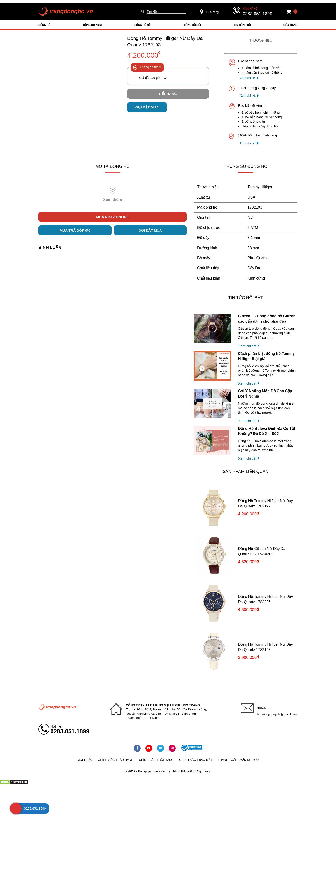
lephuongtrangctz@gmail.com (277, 714)
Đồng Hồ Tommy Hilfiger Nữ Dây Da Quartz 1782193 (165, 41)
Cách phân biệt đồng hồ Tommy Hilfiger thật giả (266, 356)
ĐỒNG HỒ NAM (92, 24)
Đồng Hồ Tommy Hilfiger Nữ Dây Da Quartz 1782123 (265, 646)
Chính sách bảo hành (115, 760)
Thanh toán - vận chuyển (238, 760)
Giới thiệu (84, 760)
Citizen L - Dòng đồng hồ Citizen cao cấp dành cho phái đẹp (266, 318)
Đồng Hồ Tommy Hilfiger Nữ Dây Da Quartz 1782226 (265, 599)
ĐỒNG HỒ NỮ (142, 24)
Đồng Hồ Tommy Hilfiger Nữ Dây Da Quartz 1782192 (265, 503)
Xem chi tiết (248, 78)
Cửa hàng (209, 12)
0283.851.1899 (257, 13)
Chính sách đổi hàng (156, 760)
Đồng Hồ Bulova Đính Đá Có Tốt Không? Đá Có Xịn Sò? (266, 431)
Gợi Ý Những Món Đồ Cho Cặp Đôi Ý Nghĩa (265, 393)
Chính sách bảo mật (195, 760)
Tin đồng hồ (242, 24)
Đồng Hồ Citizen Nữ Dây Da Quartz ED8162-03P (262, 551)
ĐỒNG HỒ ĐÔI (192, 24)
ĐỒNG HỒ (44, 24)
